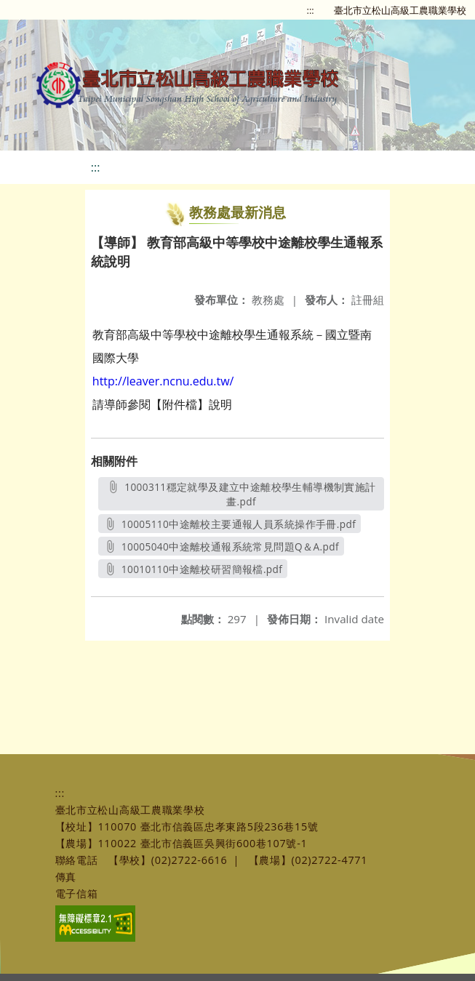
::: (310, 10)
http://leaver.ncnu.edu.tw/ (163, 381)
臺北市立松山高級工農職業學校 (400, 10)
